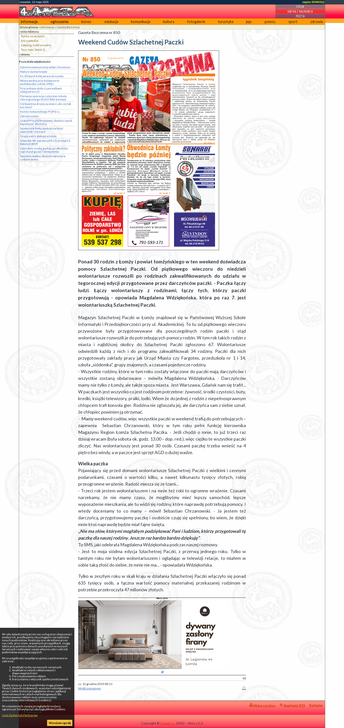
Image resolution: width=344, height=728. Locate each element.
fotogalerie (196, 21)
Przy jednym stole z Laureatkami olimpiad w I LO (41, 90)
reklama (25, 54)
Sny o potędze (30, 40)
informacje (29, 21)
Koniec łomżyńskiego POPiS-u (39, 111)
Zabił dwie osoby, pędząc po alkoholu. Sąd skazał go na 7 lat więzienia (44, 150)
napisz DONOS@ (313, 1)
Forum (300, 7)
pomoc (270, 21)
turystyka (225, 21)
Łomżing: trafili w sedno (36, 45)
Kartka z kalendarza (300, 11)
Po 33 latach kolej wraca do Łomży (42, 76)
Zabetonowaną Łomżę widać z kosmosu (45, 67)
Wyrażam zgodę (60, 723)
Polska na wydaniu (33, 36)
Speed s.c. (167, 723)
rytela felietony (29, 31)
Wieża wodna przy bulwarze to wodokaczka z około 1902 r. (39, 82)
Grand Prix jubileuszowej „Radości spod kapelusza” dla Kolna (46, 122)
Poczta (300, 16)
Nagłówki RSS (292, 705)
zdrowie (316, 21)
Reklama (315, 705)
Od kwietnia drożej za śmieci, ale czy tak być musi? (45, 105)
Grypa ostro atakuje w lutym (38, 136)
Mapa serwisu (262, 705)
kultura (168, 21)
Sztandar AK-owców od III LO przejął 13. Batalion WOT (45, 142)
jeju (249, 21)
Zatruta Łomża (29, 116)
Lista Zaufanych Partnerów (20, 715)
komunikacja (140, 21)
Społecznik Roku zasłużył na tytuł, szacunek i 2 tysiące (41, 130)
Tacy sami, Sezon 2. (33, 49)
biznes (86, 21)
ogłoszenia (59, 21)
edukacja (111, 21)
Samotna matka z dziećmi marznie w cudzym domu (42, 157)
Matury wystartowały (33, 71)
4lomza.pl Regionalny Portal (44, 708)
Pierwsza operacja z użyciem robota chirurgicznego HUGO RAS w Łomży (43, 97)
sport (292, 21)
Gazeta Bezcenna (68, 27)
